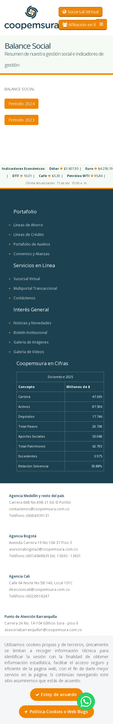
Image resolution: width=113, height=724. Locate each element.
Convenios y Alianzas (32, 253)
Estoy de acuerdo (56, 694)
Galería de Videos (29, 351)
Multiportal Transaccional (35, 288)
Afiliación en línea (83, 24)
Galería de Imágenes (31, 342)
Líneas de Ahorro (28, 224)
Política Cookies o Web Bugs (55, 711)
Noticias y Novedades (32, 322)
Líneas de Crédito (29, 234)
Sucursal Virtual (81, 11)
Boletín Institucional (30, 332)
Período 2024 (21, 103)
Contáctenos (24, 297)
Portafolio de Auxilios (32, 244)
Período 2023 (21, 120)
